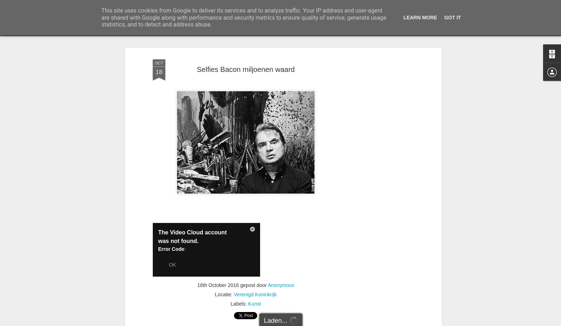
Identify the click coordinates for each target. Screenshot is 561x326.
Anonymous (281, 285)
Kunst (254, 304)
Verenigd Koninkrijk (255, 294)
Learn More (420, 17)
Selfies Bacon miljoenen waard (246, 69)
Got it (452, 17)
